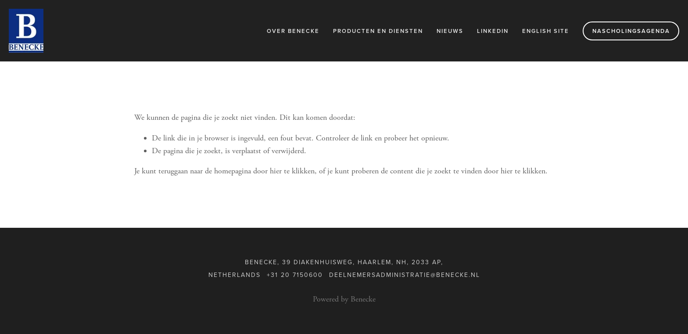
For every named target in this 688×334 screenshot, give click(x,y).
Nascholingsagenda (631, 31)
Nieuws (450, 31)
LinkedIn (493, 31)
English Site (545, 31)
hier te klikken (292, 171)
